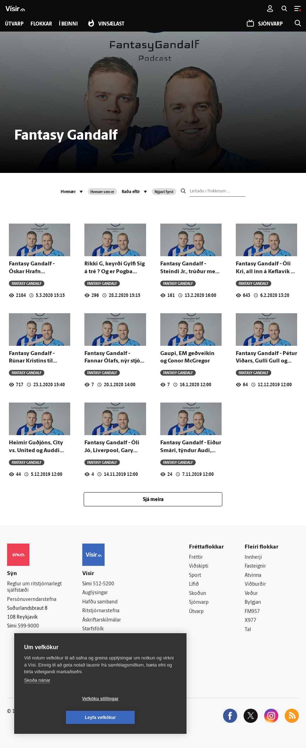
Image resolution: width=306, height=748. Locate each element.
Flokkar (41, 24)
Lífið (194, 584)
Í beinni (68, 24)
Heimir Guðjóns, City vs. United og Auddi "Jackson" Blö (36, 450)
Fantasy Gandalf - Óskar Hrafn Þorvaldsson (32, 271)
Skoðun (197, 593)
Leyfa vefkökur (142, 717)
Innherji (253, 557)
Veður (251, 593)
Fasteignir (255, 566)
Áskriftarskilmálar (101, 620)
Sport (195, 575)
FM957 (252, 612)
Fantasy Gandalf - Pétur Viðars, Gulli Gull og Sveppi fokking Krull (266, 361)
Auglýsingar (95, 593)
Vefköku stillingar (58, 717)
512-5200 (103, 584)
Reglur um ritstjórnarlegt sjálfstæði (34, 587)
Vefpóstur (93, 647)
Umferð (91, 638)
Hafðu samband (99, 602)
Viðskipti (198, 566)
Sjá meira (153, 499)
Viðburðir (255, 584)
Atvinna (253, 575)
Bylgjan (253, 603)
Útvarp (196, 612)
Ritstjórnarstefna (100, 611)
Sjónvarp (198, 603)
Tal (248, 630)
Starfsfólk (93, 629)
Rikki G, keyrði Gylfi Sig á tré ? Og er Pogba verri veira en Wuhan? (114, 271)
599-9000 (28, 626)
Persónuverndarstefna (31, 599)
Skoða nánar (37, 699)
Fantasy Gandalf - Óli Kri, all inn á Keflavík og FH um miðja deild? (266, 271)
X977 (250, 621)
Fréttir (196, 557)
